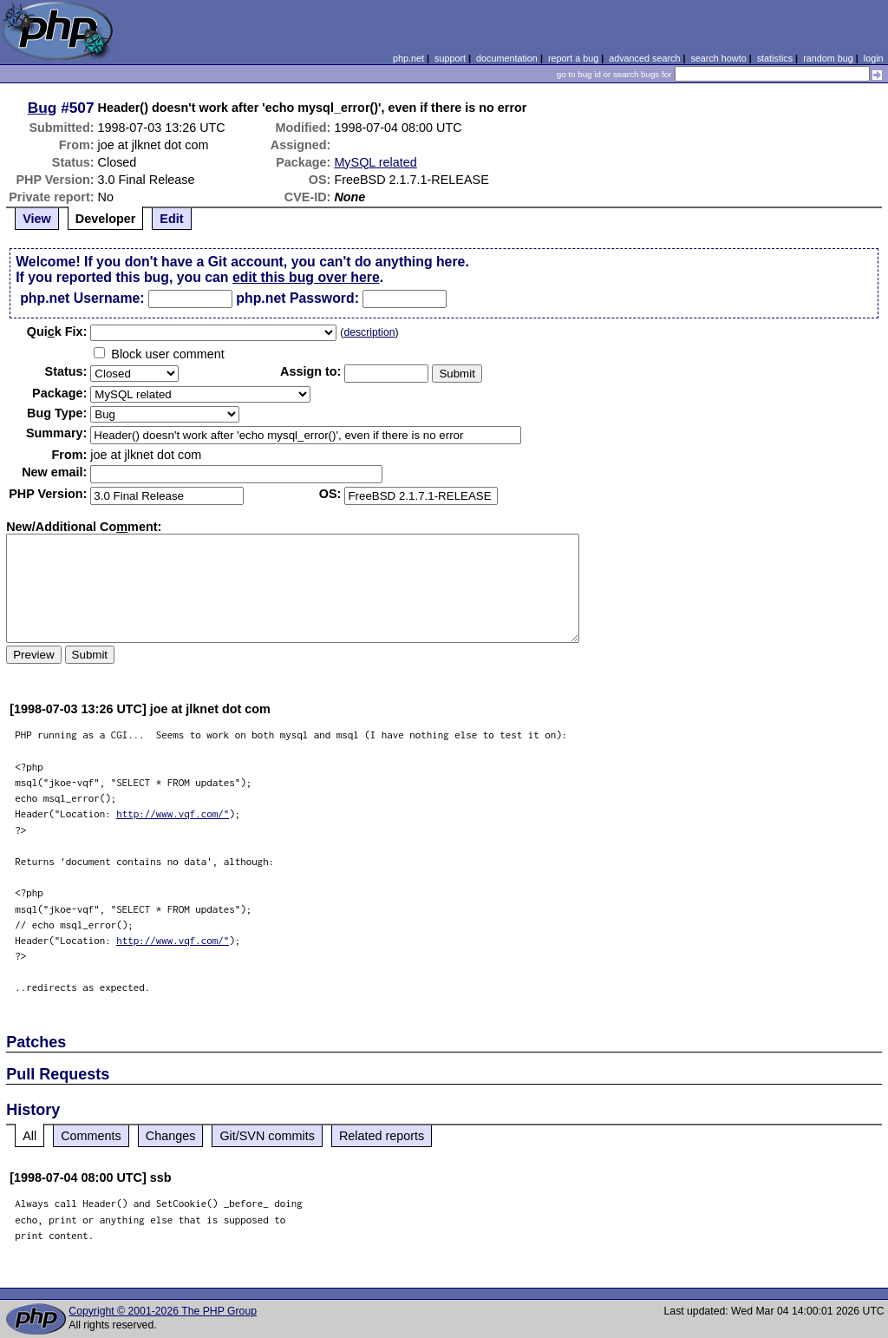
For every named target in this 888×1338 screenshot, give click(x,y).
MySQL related (375, 162)
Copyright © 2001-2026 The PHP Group (163, 1311)
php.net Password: (297, 298)
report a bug (573, 58)
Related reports (381, 1136)
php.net (408, 58)
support (450, 58)
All (29, 1136)
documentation (507, 58)
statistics (775, 58)
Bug (42, 107)
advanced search (644, 58)
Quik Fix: (57, 331)
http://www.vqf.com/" (172, 813)
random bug (828, 58)
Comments (91, 1136)
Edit (171, 219)
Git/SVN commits (267, 1136)
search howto (718, 58)
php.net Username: (82, 298)
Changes (171, 1136)
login (874, 58)
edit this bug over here (306, 277)
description (369, 332)
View (37, 219)
